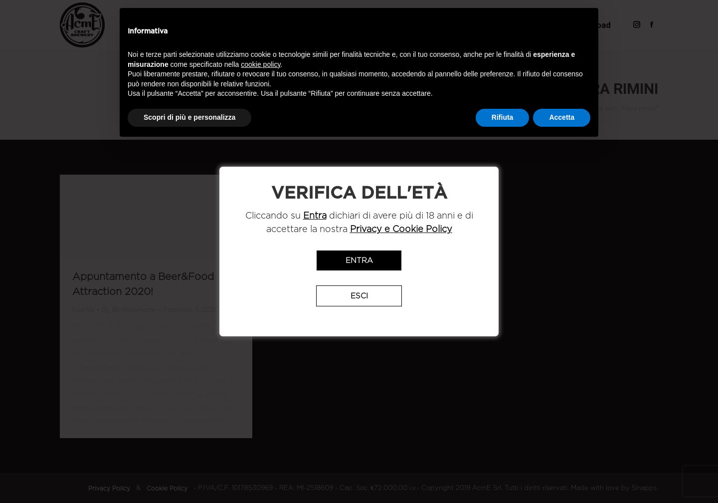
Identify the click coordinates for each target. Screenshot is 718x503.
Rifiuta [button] (503, 117)
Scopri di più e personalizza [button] (189, 117)
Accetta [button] (561, 117)
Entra (359, 260)
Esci (359, 296)
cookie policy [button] (260, 64)
